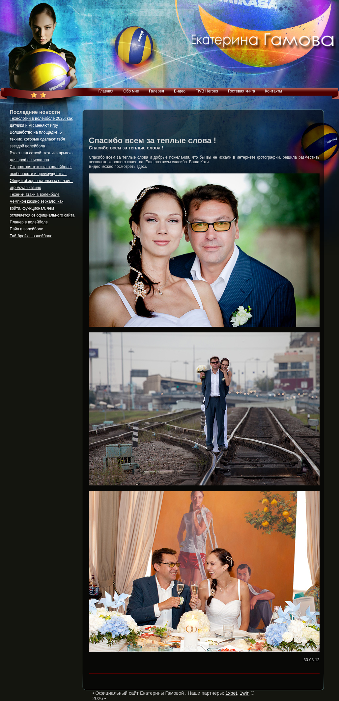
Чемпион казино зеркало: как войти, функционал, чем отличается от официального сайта (42, 208)
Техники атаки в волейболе (35, 194)
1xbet (231, 693)
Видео (179, 91)
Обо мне (131, 91)
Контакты (273, 91)
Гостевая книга (241, 91)
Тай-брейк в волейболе (31, 236)
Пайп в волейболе (26, 229)
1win (245, 693)
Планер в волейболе (29, 222)
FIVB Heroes (206, 91)
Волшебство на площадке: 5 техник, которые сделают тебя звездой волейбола (37, 139)
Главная (106, 91)
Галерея (156, 91)
